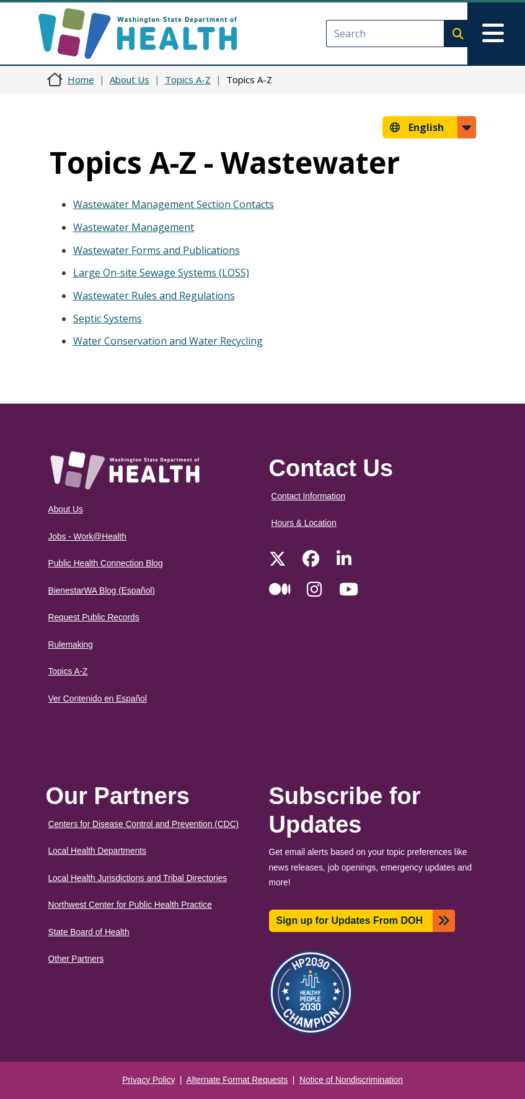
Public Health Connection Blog (105, 563)
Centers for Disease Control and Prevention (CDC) (143, 824)
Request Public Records (93, 617)
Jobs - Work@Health (87, 536)
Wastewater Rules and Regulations (154, 295)
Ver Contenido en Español (97, 698)
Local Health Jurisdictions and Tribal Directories (137, 878)
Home (81, 79)
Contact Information (308, 496)
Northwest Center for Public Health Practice (130, 905)
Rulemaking (70, 644)
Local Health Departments (97, 851)
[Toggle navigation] (496, 33)
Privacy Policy (148, 1080)
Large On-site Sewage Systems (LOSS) (161, 272)
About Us (129, 79)
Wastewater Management (133, 227)
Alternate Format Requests (237, 1080)
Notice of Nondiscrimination (351, 1080)
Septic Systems (107, 318)
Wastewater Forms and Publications (156, 250)
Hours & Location (304, 523)
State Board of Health (89, 932)
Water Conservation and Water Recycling (168, 341)
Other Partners (76, 959)
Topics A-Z (188, 79)
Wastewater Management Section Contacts (173, 204)
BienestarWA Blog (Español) (101, 590)
